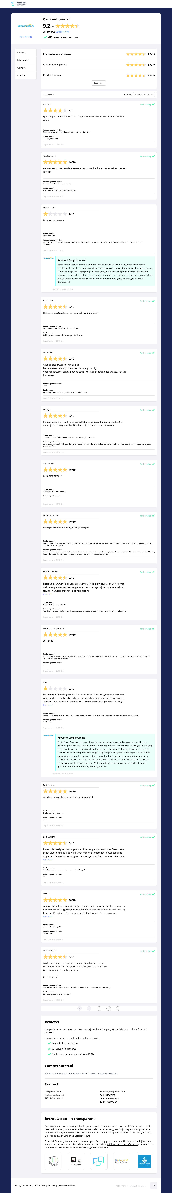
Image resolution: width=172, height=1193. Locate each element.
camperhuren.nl (111, 1098)
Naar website (26, 37)
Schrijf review (62, 31)
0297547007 (109, 1095)
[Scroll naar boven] (153, 1185)
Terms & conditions (67, 1185)
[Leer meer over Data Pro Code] (53, 1161)
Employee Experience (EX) (77, 1135)
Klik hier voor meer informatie (122, 1144)
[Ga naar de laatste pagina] (118, 1008)
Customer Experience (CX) (128, 1132)
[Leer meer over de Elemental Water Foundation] (144, 1161)
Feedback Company (137, 1186)
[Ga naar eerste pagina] (79, 1008)
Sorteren (128, 94)
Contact (51, 1185)
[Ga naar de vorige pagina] (89, 1008)
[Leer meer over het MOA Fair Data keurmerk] (76, 1161)
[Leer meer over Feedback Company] (98, 1161)
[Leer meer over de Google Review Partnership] (121, 1161)
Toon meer (99, 83)
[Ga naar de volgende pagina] (108, 1008)
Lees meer (47, 594)
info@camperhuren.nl (114, 1091)
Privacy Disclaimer (23, 1185)
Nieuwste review (144, 94)
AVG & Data (40, 1185)
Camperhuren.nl (56, 19)
